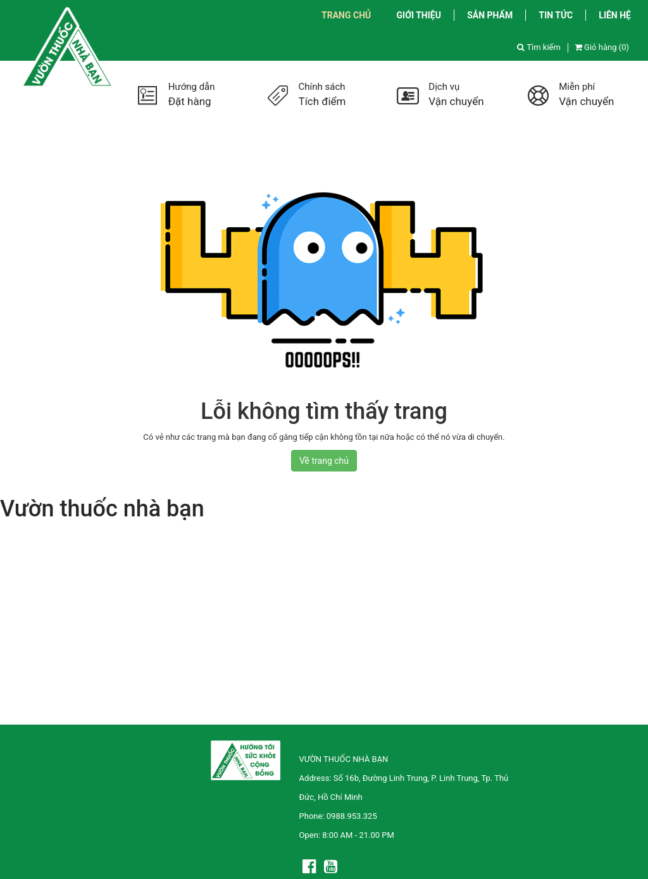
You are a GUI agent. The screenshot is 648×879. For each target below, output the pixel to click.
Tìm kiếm (539, 47)
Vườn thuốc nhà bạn (102, 509)
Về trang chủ (324, 461)
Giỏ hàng (602, 47)
